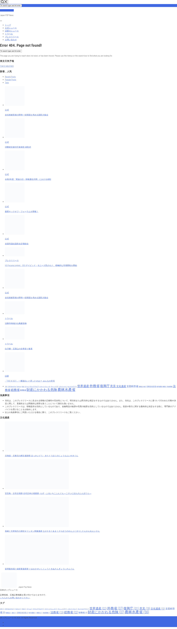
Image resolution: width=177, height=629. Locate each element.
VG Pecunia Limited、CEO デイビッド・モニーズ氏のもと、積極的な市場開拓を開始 (41, 265)
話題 (7, 376)
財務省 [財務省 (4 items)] (23, 390)
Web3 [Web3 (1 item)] (23, 386)
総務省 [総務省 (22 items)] (15, 390)
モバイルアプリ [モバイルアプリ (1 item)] (72, 386)
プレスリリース (12, 37)
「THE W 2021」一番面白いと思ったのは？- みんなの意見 (30, 381)
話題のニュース (12, 31)
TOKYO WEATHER (7, 66)
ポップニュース (7, 10)
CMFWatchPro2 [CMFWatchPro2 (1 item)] (12, 386)
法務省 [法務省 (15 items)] (57, 612)
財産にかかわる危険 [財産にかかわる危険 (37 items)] (42, 390)
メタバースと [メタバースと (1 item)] (63, 386)
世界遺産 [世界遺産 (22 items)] (83, 386)
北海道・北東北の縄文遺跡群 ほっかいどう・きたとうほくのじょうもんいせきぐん (41, 456)
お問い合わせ (11, 40)
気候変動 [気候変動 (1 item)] (169, 386)
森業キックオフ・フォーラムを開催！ (21, 211)
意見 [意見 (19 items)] (113, 386)
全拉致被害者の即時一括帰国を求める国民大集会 (26, 115)
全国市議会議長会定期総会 (17, 244)
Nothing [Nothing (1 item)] (19, 386)
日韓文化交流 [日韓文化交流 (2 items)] (151, 386)
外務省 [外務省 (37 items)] (95, 386)
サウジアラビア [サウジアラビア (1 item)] (34, 386)
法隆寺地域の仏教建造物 (16, 323)
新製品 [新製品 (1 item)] (141, 386)
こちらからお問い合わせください (15, 598)
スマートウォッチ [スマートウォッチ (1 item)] (44, 386)
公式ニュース (11, 28)
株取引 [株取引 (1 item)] (164, 386)
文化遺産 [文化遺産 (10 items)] (121, 386)
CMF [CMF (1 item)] (6, 386)
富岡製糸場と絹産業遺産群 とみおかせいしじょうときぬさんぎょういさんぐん (39, 569)
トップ (8, 25)
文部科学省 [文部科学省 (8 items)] (132, 386)
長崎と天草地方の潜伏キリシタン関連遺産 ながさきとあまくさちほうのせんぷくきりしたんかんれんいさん (52, 531)
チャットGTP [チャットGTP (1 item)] (54, 386)
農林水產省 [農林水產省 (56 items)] (66, 390)
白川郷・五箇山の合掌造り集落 (18, 349)
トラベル (9, 34)
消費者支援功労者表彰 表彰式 (18, 147)
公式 (7, 110)
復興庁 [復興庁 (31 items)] (105, 386)
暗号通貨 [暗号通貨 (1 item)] (159, 386)
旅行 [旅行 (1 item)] (144, 386)
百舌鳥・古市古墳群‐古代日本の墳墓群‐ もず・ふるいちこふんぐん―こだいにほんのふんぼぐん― (48, 493)
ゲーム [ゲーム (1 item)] (27, 386)
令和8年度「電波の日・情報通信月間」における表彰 (28, 179)
